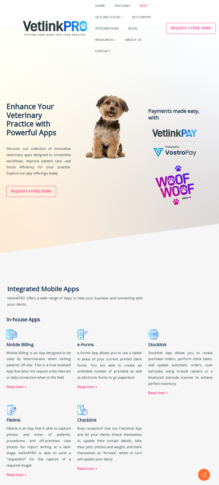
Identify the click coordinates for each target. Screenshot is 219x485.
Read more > (16, 467)
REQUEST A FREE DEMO (191, 28)
